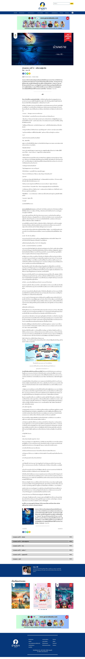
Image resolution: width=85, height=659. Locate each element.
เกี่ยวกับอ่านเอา (45, 645)
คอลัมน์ (47, 13)
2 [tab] (40, 611)
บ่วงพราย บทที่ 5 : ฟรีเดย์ (19, 537)
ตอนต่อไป (60, 529)
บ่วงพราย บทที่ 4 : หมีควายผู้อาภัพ (21, 542)
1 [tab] (38, 611)
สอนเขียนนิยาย (55, 13)
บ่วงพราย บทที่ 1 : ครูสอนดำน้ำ (21, 555)
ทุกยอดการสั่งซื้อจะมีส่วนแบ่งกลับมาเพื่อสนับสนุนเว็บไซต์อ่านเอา (42, 366)
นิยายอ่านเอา (22, 13)
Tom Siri (54, 89)
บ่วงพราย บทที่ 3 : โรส (19, 546)
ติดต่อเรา (67, 13)
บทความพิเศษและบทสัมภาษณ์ (34, 645)
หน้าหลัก (15, 13)
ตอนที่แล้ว (24, 529)
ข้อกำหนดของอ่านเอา (46, 647)
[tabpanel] (21, 597)
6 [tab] (46, 611)
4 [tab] (43, 611)
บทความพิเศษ (40, 13)
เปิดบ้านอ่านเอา (31, 13)
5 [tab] (44, 611)
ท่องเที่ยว (30, 649)
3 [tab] (41, 611)
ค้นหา (72, 3)
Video (54, 643)
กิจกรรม (61, 13)
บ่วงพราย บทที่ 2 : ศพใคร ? (20, 551)
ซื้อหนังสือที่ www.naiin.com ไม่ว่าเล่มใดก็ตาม (42, 363)
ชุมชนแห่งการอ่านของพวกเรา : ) (42, 369)
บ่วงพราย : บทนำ (17, 559)
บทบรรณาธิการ (45, 641)
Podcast (54, 645)
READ (70, 537)
